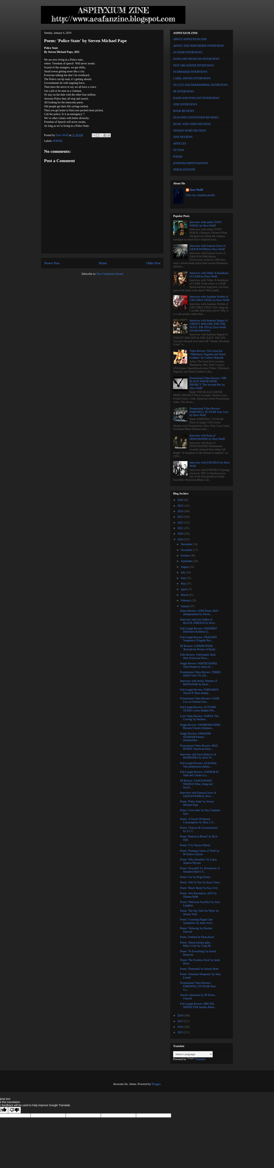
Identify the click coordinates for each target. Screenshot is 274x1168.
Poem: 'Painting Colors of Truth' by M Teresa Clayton (199, 852)
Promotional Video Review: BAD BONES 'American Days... (199, 747)
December (187, 544)
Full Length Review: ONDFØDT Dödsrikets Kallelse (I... (198, 630)
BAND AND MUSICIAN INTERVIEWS (196, 58)
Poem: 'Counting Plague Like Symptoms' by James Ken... (197, 921)
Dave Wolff (196, 189)
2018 (181, 1015)
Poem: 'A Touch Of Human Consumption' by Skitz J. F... (197, 821)
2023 (181, 516)
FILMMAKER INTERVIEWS (190, 71)
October (185, 555)
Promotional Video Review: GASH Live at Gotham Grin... (199, 700)
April (184, 589)
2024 (181, 511)
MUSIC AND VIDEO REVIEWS (192, 124)
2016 (181, 1026)
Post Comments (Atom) (110, 273)
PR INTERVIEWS (183, 91)
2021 (181, 528)
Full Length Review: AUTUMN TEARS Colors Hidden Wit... (198, 709)
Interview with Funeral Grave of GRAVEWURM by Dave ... (198, 794)
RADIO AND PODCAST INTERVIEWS (196, 98)
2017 (181, 1021)
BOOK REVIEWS (183, 110)
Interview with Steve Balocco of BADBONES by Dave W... (198, 756)
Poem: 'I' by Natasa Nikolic (195, 845)
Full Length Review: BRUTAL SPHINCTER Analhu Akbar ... (198, 1005)
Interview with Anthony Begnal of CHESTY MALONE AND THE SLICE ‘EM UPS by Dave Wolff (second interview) (209, 325)
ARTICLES (179, 143)
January (185, 606)
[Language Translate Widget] (193, 1054)
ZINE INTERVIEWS (185, 104)
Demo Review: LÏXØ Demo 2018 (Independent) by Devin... (199, 612)
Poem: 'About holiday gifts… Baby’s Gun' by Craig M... (196, 944)
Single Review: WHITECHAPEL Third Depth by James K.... (198, 665)
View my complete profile (200, 195)
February (186, 600)
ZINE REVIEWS (183, 136)
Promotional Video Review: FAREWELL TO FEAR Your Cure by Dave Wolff (209, 412)
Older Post (153, 263)
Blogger (155, 1084)
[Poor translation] (14, 1110)
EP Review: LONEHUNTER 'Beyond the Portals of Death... (198, 647)
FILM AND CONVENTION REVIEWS (195, 117)
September (187, 561)
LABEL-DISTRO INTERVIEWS (191, 78)
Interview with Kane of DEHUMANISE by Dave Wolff (207, 437)
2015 (181, 1032)
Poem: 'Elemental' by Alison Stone (199, 968)
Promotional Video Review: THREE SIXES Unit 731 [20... (200, 674)
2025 (181, 505)
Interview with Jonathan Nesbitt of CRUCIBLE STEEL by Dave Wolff (209, 298)
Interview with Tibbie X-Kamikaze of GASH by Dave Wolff (209, 275)
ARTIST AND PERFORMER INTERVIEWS (198, 45)
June (183, 578)
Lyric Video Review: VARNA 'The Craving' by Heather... (199, 718)
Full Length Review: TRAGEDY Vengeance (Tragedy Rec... (198, 639)
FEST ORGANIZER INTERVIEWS (193, 65)
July (183, 572)
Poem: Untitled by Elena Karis (197, 937)
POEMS (57, 140)
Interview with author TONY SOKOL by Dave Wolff (206, 224)
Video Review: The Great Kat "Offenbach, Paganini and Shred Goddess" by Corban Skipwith (207, 354)
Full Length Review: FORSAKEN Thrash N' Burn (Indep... (199, 691)
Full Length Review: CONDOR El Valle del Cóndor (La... (199, 773)
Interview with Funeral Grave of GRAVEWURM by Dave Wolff (208, 247)
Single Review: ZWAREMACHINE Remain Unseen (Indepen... (200, 726)
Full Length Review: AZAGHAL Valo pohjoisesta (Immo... (198, 765)
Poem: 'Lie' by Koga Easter (195, 877)
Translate (196, 1059)
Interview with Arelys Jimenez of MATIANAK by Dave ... (198, 682)
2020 (181, 533)
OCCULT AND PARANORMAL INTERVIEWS (200, 84)
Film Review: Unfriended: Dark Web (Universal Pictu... (198, 656)
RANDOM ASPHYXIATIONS (190, 163)
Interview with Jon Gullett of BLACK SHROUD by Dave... (198, 621)
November (187, 550)
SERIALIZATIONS (184, 169)
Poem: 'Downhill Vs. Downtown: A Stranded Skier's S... (200, 870)
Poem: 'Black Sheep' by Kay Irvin (199, 887)
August (185, 566)
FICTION (178, 150)
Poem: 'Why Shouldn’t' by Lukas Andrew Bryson (198, 861)
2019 (181, 539)
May (183, 583)
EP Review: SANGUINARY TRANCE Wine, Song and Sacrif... (196, 784)
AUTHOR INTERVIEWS (187, 52)
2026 (181, 499)
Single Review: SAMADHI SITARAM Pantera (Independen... (195, 737)
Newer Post (52, 263)
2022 (181, 522)
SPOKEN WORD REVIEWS (189, 130)
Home (103, 263)
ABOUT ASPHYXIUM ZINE (190, 39)
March (185, 594)
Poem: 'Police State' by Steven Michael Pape (197, 803)
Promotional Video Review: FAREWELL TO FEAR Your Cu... (198, 986)
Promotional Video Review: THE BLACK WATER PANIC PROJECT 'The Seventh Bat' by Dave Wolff (208, 383)
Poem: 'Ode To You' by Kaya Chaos (200, 882)
